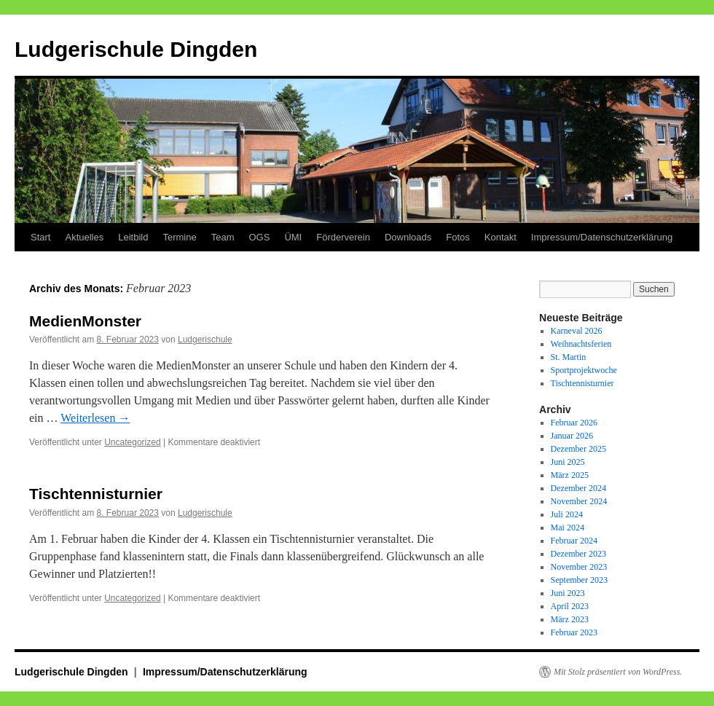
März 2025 (570, 475)
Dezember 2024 (578, 488)
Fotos (458, 237)
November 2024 (579, 501)
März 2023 (570, 619)
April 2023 (570, 606)
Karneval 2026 (577, 331)
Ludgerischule (205, 339)
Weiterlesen (95, 418)
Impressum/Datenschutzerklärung (601, 237)
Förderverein (343, 237)
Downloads (408, 237)
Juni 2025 (568, 462)
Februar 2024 (574, 541)
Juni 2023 (568, 593)
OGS (259, 237)
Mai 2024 (567, 527)
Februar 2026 (574, 422)
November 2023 (579, 567)
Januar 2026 (572, 436)
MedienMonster (85, 321)
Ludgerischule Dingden (136, 49)
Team (223, 237)
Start (40, 237)
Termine (179, 237)
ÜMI (293, 237)
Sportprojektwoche (584, 370)
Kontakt (500, 237)
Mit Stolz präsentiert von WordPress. (618, 672)
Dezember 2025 (578, 449)
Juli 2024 (567, 514)
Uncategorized (132, 442)
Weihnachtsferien (581, 344)
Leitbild (133, 237)
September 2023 (579, 580)
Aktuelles (84, 237)
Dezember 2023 (578, 554)
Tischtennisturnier (95, 493)
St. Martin (568, 357)
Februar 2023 (574, 632)
